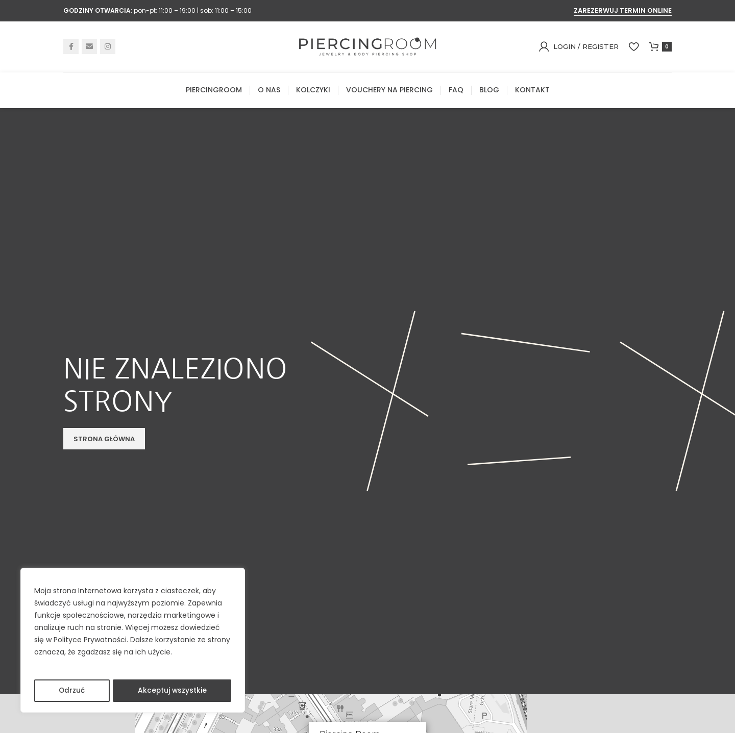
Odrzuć (71, 691)
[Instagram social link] (107, 48)
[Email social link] (89, 48)
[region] (132, 641)
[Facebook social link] (71, 48)
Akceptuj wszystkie (172, 691)
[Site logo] (367, 47)
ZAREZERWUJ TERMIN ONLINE (623, 11)
